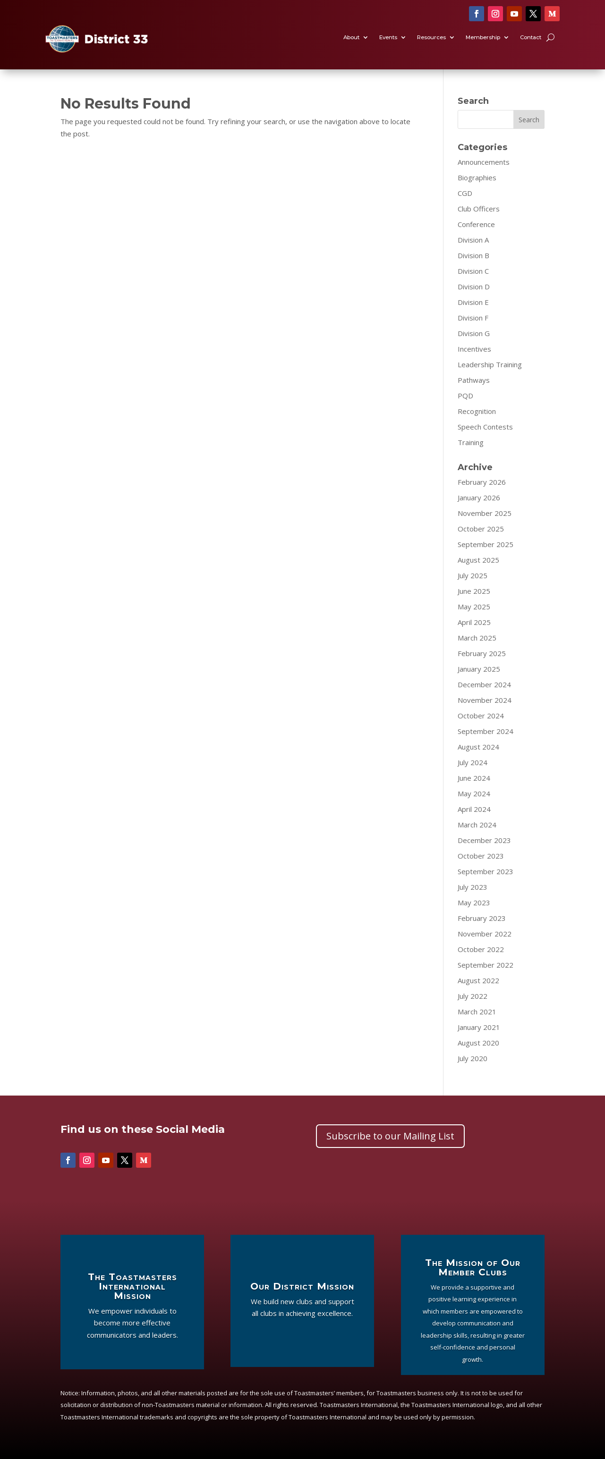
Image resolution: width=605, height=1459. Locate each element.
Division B (473, 255)
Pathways (474, 380)
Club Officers (479, 208)
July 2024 (472, 762)
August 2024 (478, 746)
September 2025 (485, 544)
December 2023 (484, 840)
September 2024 (485, 731)
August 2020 (478, 1042)
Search (529, 119)
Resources (431, 38)
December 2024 (484, 684)
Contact (530, 38)
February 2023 (482, 918)
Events (388, 38)
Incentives (474, 349)
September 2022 (485, 965)
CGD (465, 193)
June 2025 (474, 591)
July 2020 (472, 1058)
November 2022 (484, 933)
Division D (474, 286)
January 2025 (479, 669)
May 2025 (474, 606)
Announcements (484, 162)
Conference (476, 224)
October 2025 (481, 528)
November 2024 (484, 700)
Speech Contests (485, 426)
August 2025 (478, 560)
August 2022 (478, 980)
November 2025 (484, 513)
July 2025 (472, 575)
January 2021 (479, 1027)
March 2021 (477, 1011)
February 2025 (482, 653)
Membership (483, 38)
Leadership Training (490, 364)
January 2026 (479, 497)
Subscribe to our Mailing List (390, 1136)
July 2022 (472, 996)
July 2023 (472, 887)
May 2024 (474, 793)
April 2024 (474, 809)
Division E (473, 302)
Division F (473, 317)
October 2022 (481, 949)
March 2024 (477, 824)
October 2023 (481, 855)
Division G (474, 333)
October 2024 (481, 715)
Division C (473, 271)
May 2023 (474, 902)
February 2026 (482, 482)
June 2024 (474, 778)
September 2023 (485, 871)
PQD (465, 395)
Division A (473, 240)
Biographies (477, 177)
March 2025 (477, 637)
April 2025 (474, 622)
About (351, 38)
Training (471, 442)
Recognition (477, 411)
